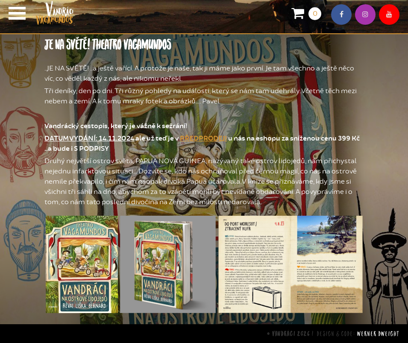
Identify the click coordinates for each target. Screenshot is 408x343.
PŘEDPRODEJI (203, 138)
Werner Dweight (378, 333)
